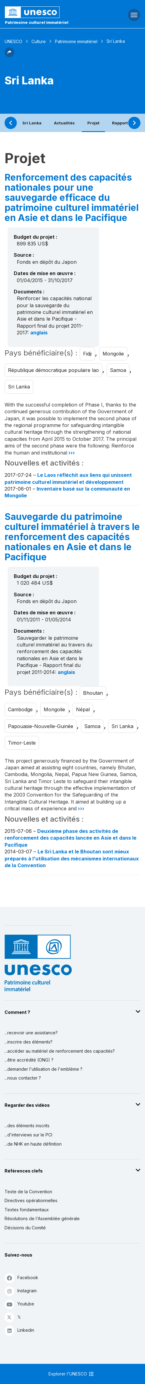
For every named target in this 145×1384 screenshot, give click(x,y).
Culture (38, 41)
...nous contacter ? (23, 1077)
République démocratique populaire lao (53, 370)
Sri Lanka (32, 122)
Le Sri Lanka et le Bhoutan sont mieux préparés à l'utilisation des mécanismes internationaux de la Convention (72, 858)
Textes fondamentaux (27, 1209)
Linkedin (19, 1330)
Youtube (19, 1304)
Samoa (118, 370)
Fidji (87, 354)
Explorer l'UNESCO (71, 1374)
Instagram (21, 1291)
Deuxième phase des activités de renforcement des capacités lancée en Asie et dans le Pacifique (70, 838)
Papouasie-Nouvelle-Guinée (40, 726)
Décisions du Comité (25, 1227)
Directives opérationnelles (31, 1200)
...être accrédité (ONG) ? (29, 1059)
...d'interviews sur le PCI (28, 1134)
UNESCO (13, 41)
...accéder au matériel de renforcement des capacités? (60, 1051)
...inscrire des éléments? (29, 1041)
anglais (39, 332)
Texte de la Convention (28, 1191)
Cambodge (20, 709)
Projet (93, 122)
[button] (9, 55)
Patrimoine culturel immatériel (36, 22)
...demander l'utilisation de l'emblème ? (43, 1069)
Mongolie (113, 354)
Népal (83, 709)
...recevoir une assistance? (31, 1032)
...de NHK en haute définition (33, 1144)
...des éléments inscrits (27, 1125)
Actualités (64, 122)
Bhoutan (93, 693)
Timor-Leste (22, 743)
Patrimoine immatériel (76, 41)
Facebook (21, 1278)
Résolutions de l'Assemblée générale (42, 1218)
